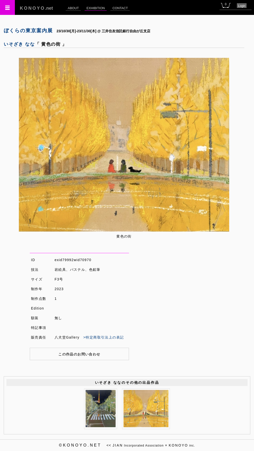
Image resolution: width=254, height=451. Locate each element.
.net (36, 8)
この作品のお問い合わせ (79, 354)
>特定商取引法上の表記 (103, 337)
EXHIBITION (96, 8)
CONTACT (120, 8)
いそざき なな (19, 44)
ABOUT (73, 8)
